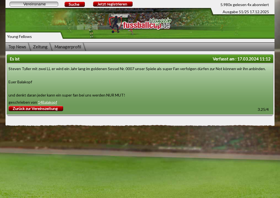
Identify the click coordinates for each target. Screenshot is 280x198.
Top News (17, 46)
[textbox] (34, 4)
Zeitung (40, 46)
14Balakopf (47, 102)
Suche (74, 4)
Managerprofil (67, 46)
